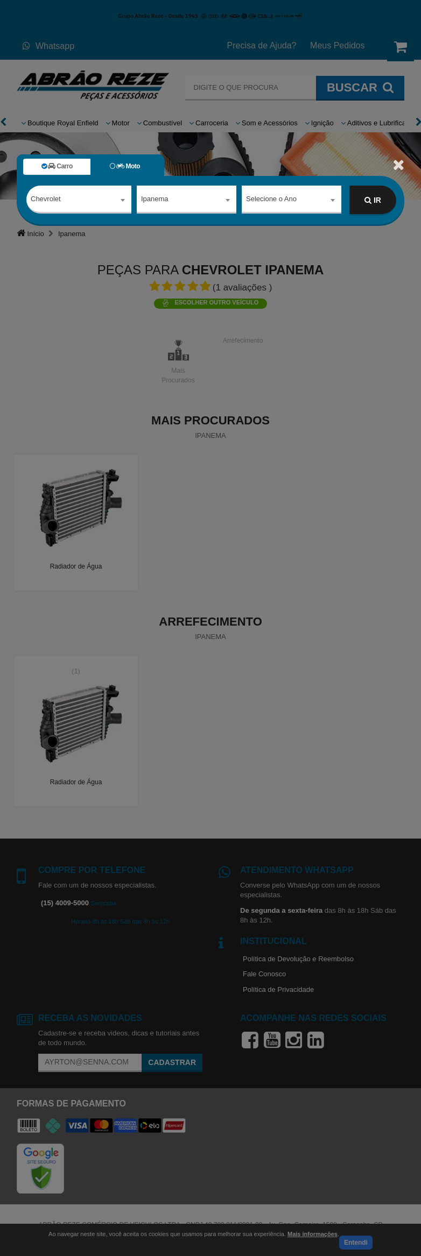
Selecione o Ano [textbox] (271, 200)
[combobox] (78, 201)
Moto (125, 166)
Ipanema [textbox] (155, 200)
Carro (57, 166)
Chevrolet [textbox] (46, 200)
